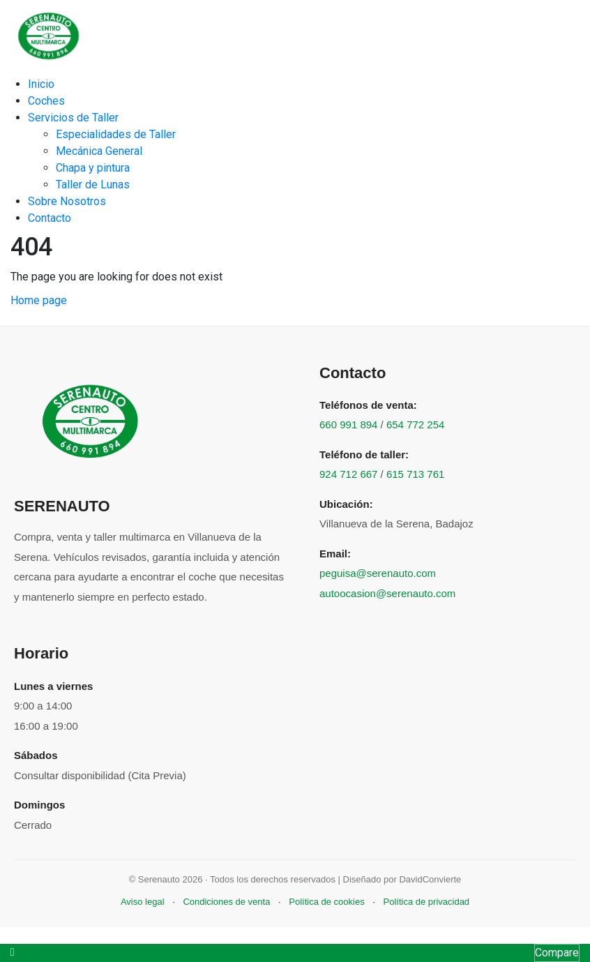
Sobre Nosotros (67, 201)
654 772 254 (415, 424)
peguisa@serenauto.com (377, 573)
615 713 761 (415, 474)
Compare (557, 952)
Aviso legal (143, 901)
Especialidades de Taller (116, 134)
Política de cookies (326, 901)
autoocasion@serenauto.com (387, 593)
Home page (38, 300)
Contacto (49, 218)
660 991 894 (348, 424)
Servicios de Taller (73, 117)
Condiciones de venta (226, 901)
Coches (46, 100)
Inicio (41, 84)
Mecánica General (99, 151)
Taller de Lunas (93, 184)
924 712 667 (348, 474)
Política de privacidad (427, 901)
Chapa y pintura (93, 167)
